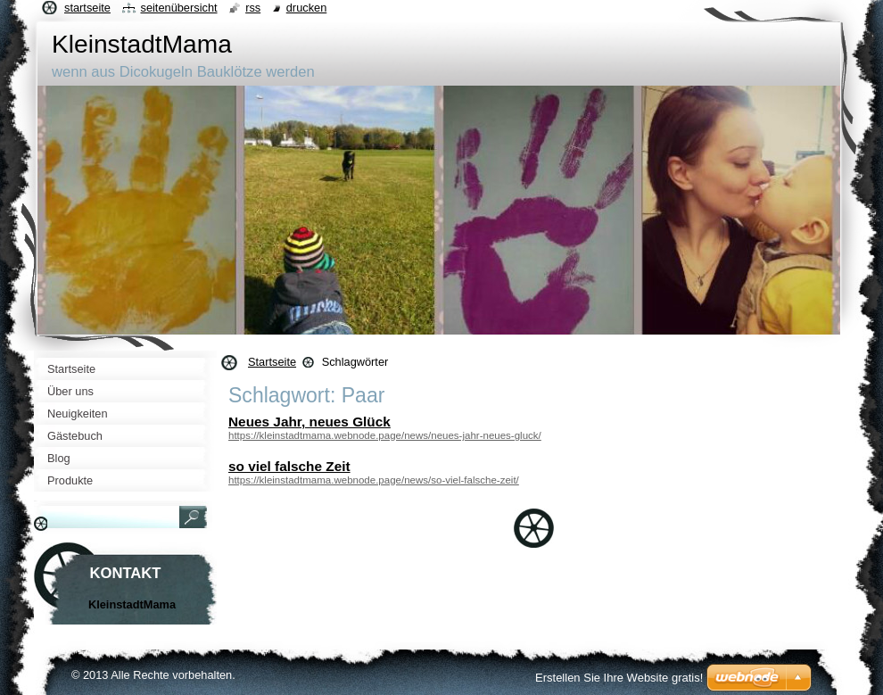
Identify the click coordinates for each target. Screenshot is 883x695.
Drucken (306, 7)
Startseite (272, 361)
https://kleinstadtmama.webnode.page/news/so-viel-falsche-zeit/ (373, 480)
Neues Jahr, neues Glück (309, 421)
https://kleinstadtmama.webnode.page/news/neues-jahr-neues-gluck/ (384, 435)
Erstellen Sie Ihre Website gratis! (619, 677)
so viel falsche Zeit (289, 466)
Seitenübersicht (178, 7)
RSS (252, 7)
